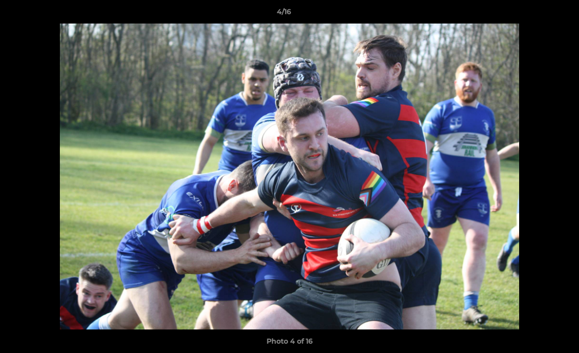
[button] (538, 14)
